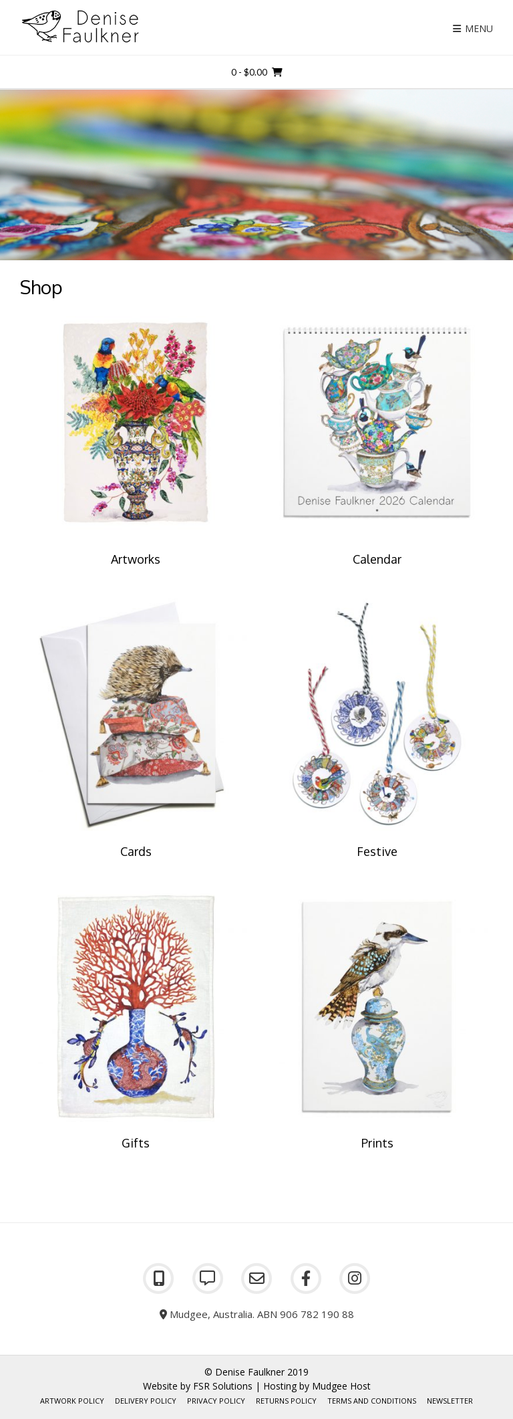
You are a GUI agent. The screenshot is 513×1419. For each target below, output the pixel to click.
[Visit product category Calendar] (377, 439)
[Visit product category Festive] (377, 730)
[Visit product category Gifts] (136, 1023)
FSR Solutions (222, 1386)
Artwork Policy (72, 1401)
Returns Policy (286, 1401)
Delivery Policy (145, 1401)
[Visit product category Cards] (136, 730)
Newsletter (450, 1401)
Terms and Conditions (371, 1401)
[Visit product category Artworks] (136, 439)
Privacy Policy (216, 1401)
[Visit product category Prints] (377, 1023)
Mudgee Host (341, 1386)
